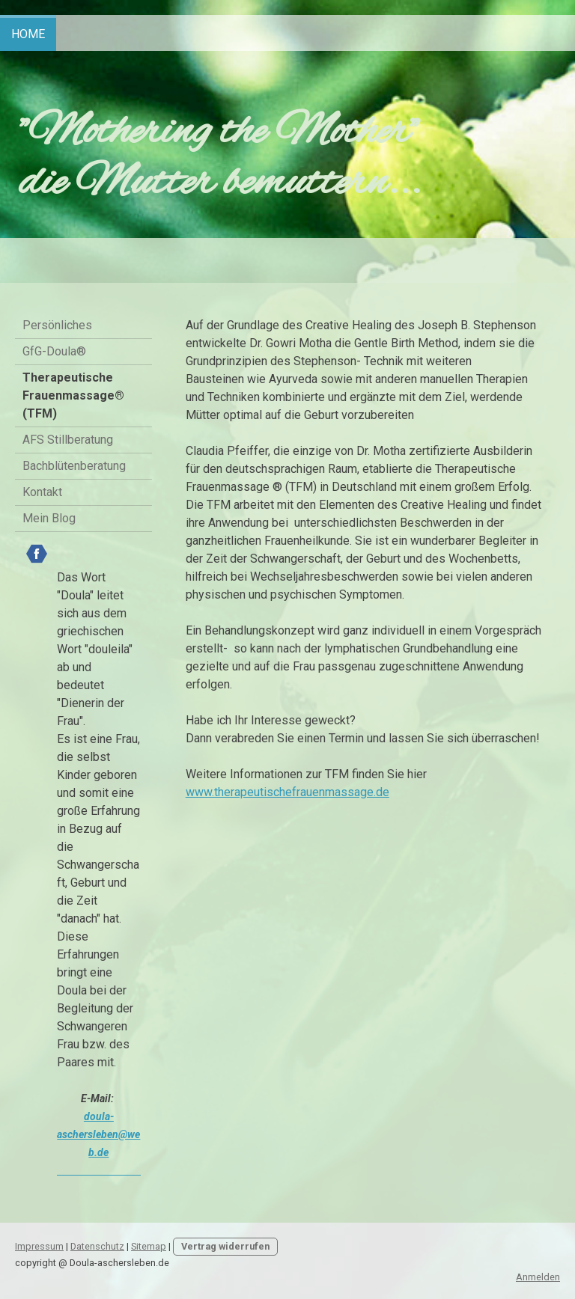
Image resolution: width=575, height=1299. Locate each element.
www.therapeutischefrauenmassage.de (287, 792)
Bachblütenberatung (74, 466)
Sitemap (148, 1246)
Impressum (39, 1246)
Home (28, 34)
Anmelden (538, 1277)
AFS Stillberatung (67, 440)
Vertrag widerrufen (225, 1246)
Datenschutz (97, 1246)
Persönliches (57, 325)
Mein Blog (49, 518)
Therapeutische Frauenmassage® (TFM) (73, 395)
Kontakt (42, 492)
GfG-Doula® (54, 351)
